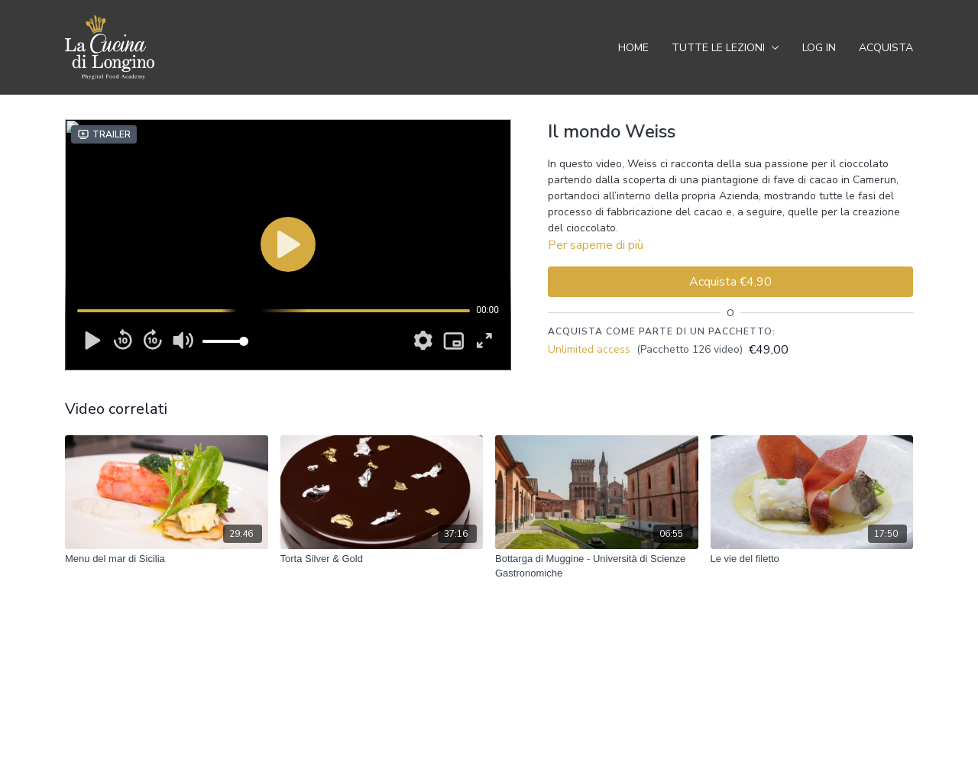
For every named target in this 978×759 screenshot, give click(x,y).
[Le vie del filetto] (812, 559)
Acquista (886, 47)
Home (633, 47)
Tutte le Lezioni (725, 47)
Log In (819, 47)
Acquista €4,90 (730, 281)
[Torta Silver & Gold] (382, 559)
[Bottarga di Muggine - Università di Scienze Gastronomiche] (596, 566)
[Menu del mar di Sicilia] (166, 559)
